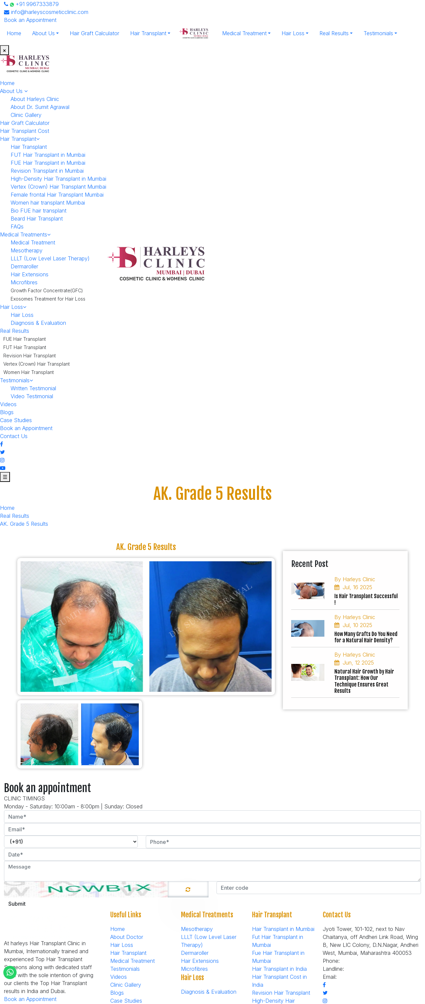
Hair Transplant (148, 33)
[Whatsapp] (10, 972)
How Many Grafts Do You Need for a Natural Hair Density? (365, 637)
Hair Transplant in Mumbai (283, 929)
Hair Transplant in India (279, 968)
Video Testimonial (32, 396)
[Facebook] (1, 444)
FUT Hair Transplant (24, 347)
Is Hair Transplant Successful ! (366, 599)
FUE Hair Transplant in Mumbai (48, 162)
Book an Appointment (30, 20)
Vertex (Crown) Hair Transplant (36, 364)
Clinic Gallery (26, 115)
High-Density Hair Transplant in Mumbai (58, 178)
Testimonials (378, 33)
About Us (43, 33)
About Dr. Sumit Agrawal (40, 107)
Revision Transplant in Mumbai (47, 170)
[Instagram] (2, 460)
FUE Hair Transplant (24, 339)
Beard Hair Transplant (37, 218)
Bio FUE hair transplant (38, 210)
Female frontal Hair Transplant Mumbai (57, 194)
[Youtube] (2, 468)
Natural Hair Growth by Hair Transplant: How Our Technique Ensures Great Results (364, 681)
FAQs (17, 226)
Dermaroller (24, 266)
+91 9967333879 (31, 4)
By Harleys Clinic (354, 579)
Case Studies (16, 420)
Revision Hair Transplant (29, 355)
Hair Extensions (29, 274)
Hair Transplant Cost (24, 131)
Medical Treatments (25, 234)
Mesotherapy (26, 250)
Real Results (334, 33)
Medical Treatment (244, 33)
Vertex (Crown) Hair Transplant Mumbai (58, 186)
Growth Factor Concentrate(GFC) (47, 290)
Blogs (7, 412)
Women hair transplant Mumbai (48, 202)
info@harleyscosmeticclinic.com (46, 12)
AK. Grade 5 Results (24, 523)
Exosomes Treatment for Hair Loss (48, 299)
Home (14, 33)
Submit (17, 903)
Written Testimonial (33, 388)
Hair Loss (293, 33)
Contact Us (14, 436)
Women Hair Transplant (28, 372)
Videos (8, 404)
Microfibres (24, 282)
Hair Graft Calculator (94, 33)
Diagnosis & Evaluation (38, 322)
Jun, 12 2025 (354, 662)
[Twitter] (2, 452)
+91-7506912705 (366, 968)
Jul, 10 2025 (353, 625)
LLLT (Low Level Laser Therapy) (50, 258)
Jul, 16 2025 (353, 587)
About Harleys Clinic (35, 99)
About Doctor (126, 937)
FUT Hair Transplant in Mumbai (48, 154)
